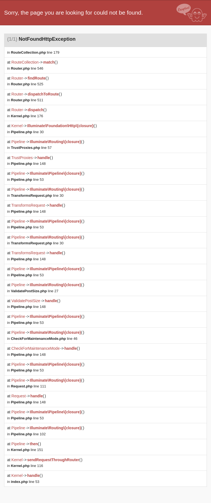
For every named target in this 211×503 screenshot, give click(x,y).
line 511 (27, 100)
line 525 (27, 84)
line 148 (28, 164)
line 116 (27, 466)
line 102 (28, 434)
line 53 (27, 179)
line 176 (27, 116)
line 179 (35, 52)
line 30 (27, 132)
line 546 (27, 68)
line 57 (31, 148)
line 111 (28, 386)
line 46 (44, 339)
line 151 (27, 450)
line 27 (35, 291)
